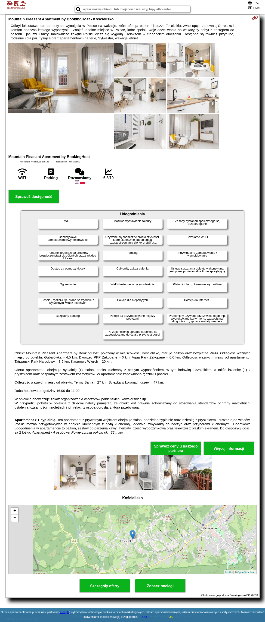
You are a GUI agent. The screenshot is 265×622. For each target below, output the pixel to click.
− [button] (14, 518)
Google (64, 612)
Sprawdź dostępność (33, 197)
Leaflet (229, 572)
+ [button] (14, 511)
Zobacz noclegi (160, 586)
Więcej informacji (229, 449)
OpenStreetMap (246, 572)
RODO (143, 617)
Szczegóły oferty (104, 586)
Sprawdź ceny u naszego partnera (175, 448)
